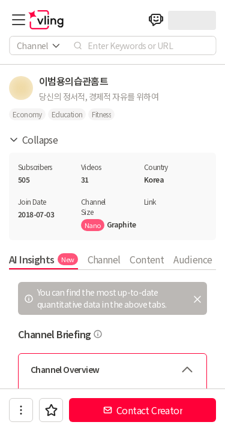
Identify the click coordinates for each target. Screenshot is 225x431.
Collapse (33, 139)
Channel (104, 259)
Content (147, 259)
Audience (192, 259)
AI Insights (43, 259)
